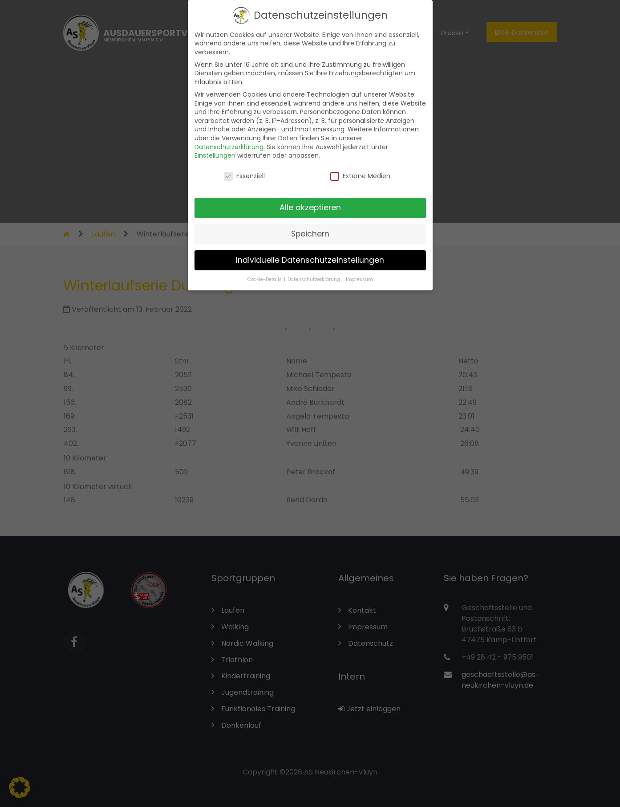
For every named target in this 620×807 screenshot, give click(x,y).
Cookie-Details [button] (265, 273)
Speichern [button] (310, 228)
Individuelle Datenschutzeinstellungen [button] (310, 254)
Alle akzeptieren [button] (310, 201)
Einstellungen (215, 149)
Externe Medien (360, 170)
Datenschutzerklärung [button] (314, 273)
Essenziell (244, 170)
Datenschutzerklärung (229, 140)
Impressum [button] (359, 273)
